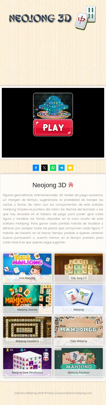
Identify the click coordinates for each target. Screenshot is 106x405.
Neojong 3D (53, 18)
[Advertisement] (53, 57)
